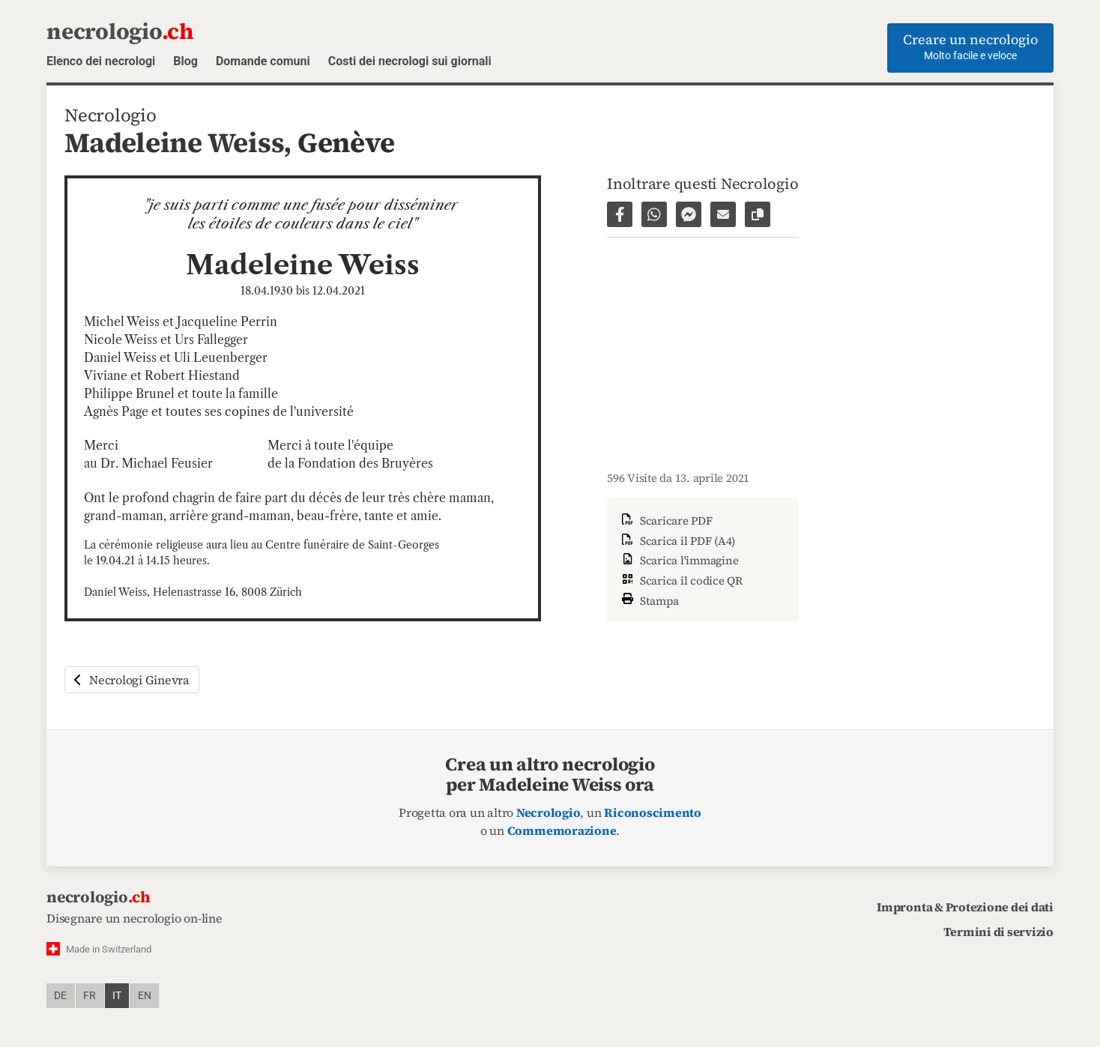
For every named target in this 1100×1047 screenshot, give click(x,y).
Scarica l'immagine (678, 560)
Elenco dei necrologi (100, 61)
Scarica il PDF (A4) (677, 541)
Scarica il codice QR (681, 580)
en (144, 995)
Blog (185, 61)
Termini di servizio (998, 931)
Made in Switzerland (108, 949)
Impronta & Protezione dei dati (965, 907)
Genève (346, 142)
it (116, 995)
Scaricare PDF (666, 520)
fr (89, 995)
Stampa (649, 599)
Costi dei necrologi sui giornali (410, 61)
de (60, 995)
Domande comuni (263, 61)
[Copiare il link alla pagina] (757, 214)
